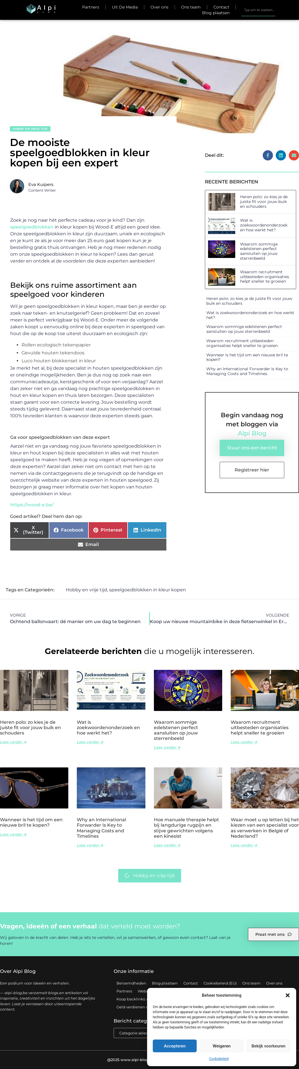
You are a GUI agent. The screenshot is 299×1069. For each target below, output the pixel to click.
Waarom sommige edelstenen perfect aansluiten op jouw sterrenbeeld (259, 251)
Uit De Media (125, 7)
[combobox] (258, 10)
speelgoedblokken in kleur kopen (147, 589)
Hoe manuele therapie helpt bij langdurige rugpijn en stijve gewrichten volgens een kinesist (186, 828)
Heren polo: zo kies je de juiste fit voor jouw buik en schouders (264, 201)
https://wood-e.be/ (32, 504)
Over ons (159, 7)
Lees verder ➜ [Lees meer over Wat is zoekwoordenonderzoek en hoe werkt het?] (90, 742)
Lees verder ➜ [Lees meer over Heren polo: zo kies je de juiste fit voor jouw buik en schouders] (13, 742)
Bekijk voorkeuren (268, 1046)
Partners (90, 7)
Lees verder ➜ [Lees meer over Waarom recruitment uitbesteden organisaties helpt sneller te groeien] (244, 742)
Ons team (191, 7)
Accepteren (175, 1046)
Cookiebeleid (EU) (220, 983)
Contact (221, 7)
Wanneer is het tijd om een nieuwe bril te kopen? (247, 357)
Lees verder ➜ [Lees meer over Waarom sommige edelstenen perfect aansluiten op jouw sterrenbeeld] (167, 747)
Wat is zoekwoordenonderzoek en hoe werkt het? (263, 225)
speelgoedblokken (32, 227)
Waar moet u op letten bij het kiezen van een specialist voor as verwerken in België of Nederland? (265, 828)
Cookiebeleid (219, 1059)
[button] (287, 995)
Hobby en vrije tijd (30, 129)
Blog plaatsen (216, 12)
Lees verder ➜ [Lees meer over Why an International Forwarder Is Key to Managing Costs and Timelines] (90, 845)
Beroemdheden (131, 983)
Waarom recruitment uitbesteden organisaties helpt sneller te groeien (264, 276)
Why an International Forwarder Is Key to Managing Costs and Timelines (247, 371)
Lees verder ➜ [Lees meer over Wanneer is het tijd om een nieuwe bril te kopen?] (13, 834)
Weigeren (222, 1046)
